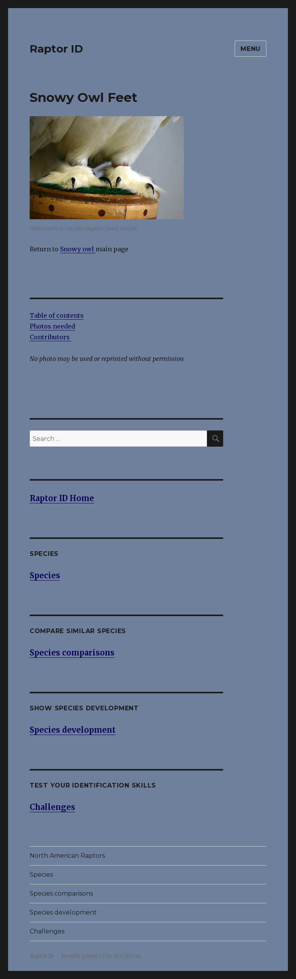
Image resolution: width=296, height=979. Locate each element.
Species (41, 874)
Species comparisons (61, 893)
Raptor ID (56, 48)
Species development (63, 912)
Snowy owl (78, 249)
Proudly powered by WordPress (101, 956)
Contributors (50, 337)
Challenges (47, 931)
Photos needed (52, 326)
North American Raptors (67, 855)
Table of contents (57, 315)
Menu (250, 49)
